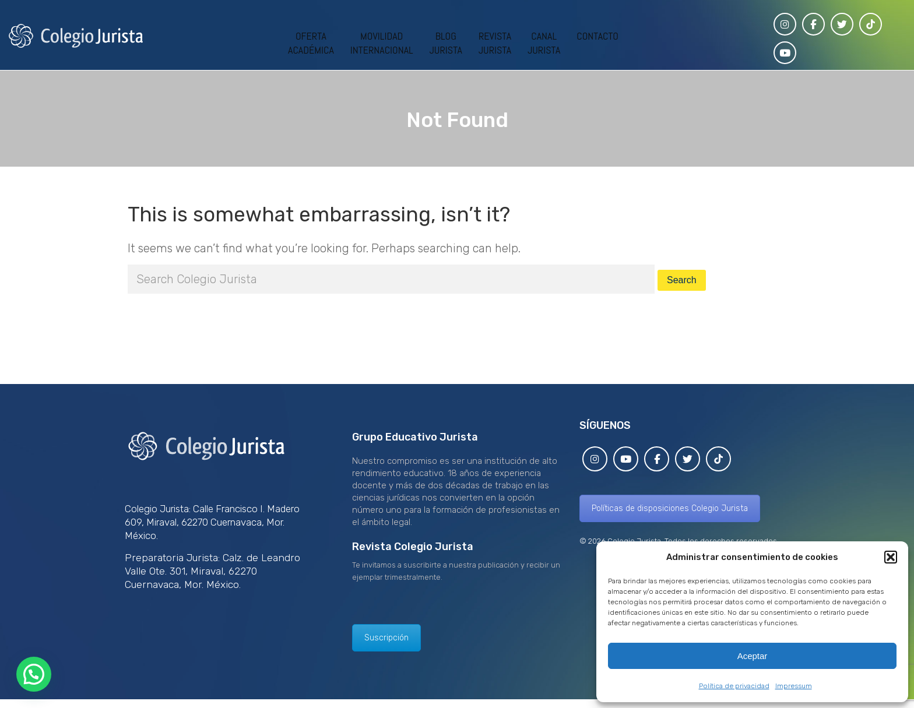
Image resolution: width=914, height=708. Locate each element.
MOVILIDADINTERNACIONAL (381, 43)
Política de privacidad (734, 686)
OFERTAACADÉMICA (311, 43)
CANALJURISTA (544, 43)
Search (682, 280)
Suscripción (386, 638)
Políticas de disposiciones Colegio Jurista (670, 508)
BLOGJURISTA (446, 43)
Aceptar (752, 656)
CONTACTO (597, 36)
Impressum (793, 686)
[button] (891, 557)
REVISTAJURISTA (495, 43)
